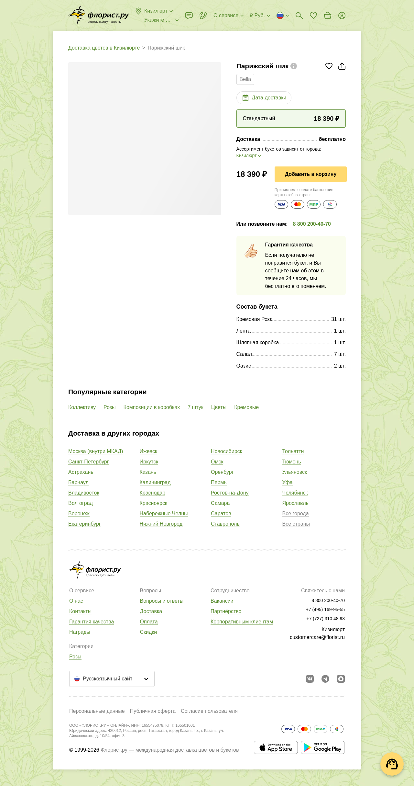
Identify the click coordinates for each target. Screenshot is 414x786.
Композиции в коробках (152, 407)
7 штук (195, 407)
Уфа (287, 482)
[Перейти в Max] (340, 678)
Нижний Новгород (161, 524)
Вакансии (222, 601)
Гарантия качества (91, 621)
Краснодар (153, 493)
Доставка (151, 611)
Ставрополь (225, 524)
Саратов (221, 513)
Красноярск (153, 503)
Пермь (219, 482)
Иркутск (149, 461)
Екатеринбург (84, 524)
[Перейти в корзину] (327, 15)
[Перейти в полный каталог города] (98, 15)
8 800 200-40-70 (312, 224)
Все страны (296, 524)
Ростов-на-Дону (230, 493)
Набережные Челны (164, 513)
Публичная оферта (153, 711)
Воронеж (79, 513)
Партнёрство (226, 611)
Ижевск (148, 451)
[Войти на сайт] (341, 15)
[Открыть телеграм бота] (325, 678)
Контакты (80, 611)
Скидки (148, 632)
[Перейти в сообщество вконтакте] (309, 678)
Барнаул (78, 482)
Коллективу (82, 407)
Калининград (155, 482)
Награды (79, 632)
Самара (220, 503)
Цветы (218, 407)
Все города (295, 513)
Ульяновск (294, 472)
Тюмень (291, 461)
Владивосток (83, 493)
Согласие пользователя (209, 711)
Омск (217, 461)
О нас (76, 601)
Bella (245, 79)
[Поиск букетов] (299, 15)
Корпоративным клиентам (242, 621)
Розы (110, 407)
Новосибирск (226, 451)
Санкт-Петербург (88, 461)
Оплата (149, 621)
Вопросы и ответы (161, 601)
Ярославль (295, 503)
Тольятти (293, 451)
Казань (148, 472)
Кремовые (246, 407)
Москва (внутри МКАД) (95, 451)
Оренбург (222, 472)
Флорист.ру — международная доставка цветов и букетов (170, 750)
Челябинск (295, 493)
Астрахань (80, 472)
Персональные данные (97, 711)
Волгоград (80, 503)
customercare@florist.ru (317, 637)
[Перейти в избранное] (313, 15)
